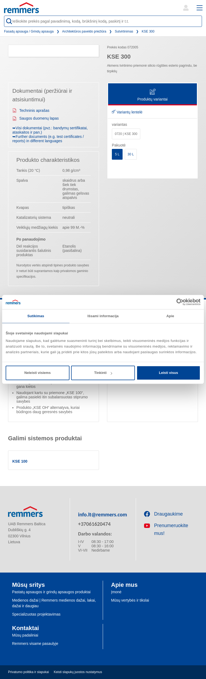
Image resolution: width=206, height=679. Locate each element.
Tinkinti (103, 373)
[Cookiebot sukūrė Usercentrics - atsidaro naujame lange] (176, 301)
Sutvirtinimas (124, 31)
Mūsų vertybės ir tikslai (130, 600)
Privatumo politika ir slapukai (28, 672)
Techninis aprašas (30, 110)
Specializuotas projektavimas (36, 614)
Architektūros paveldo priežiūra (84, 31)
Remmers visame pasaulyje (35, 643)
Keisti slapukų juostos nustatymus (78, 672)
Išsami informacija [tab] (103, 316)
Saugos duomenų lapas (35, 118)
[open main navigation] (199, 7)
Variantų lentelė (127, 112)
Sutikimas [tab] (35, 316)
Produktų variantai (152, 95)
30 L (131, 154)
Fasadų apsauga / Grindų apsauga (29, 31)
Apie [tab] (170, 316)
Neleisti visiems (37, 373)
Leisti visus (168, 373)
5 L (117, 154)
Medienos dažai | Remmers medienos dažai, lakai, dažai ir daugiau (54, 603)
